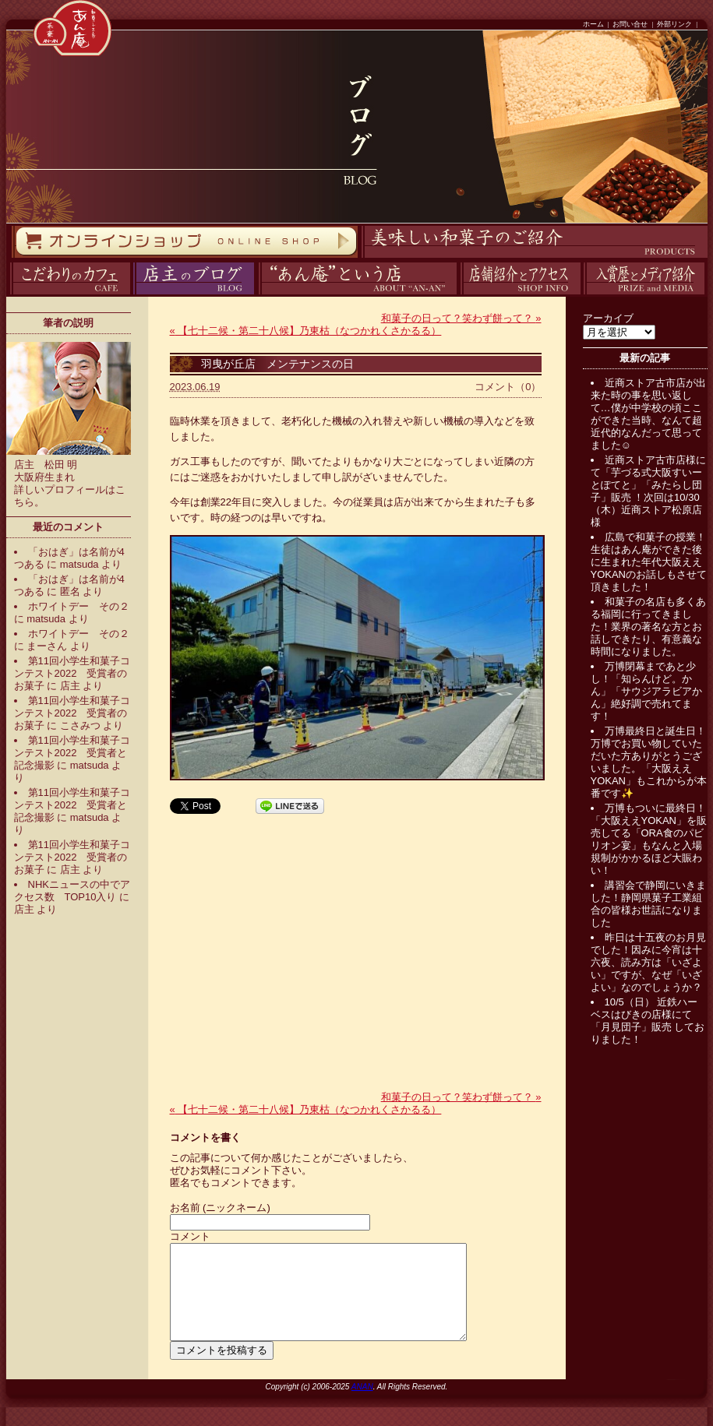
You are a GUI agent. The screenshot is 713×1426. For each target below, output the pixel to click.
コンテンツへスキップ (4, 0)
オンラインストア (11, 258)
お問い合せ (630, 24)
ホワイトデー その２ (78, 606)
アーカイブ (608, 318)
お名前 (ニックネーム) (220, 1207)
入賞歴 (582, 294)
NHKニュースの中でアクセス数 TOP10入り (72, 890)
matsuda (79, 564)
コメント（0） (508, 387)
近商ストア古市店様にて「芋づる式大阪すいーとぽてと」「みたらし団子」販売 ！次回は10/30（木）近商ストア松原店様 (648, 491)
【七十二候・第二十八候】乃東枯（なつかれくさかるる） (306, 330)
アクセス (458, 294)
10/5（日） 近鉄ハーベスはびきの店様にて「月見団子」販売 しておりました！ (648, 1020)
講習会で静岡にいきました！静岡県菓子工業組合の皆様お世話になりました (648, 903)
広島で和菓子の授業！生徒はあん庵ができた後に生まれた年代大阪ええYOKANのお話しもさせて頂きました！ (649, 562)
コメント (190, 1236)
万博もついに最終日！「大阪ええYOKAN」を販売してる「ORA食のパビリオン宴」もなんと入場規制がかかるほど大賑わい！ (649, 839)
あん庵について (258, 294)
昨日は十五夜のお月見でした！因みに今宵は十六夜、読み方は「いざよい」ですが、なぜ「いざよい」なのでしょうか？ (648, 962)
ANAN (362, 1405)
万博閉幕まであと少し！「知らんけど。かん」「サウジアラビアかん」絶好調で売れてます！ (646, 691)
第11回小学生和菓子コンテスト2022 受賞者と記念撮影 (72, 752)
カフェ (7, 294)
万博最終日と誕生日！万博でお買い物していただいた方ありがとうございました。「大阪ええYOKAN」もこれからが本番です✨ (649, 762)
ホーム (593, 24)
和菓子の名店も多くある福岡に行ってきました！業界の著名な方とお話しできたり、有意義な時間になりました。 (648, 626)
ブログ (131, 294)
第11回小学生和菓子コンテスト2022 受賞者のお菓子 (72, 673)
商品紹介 (359, 258)
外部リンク (674, 24)
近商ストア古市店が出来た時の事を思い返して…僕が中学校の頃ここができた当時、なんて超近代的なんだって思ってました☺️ (648, 414)
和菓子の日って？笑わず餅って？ (461, 318)
